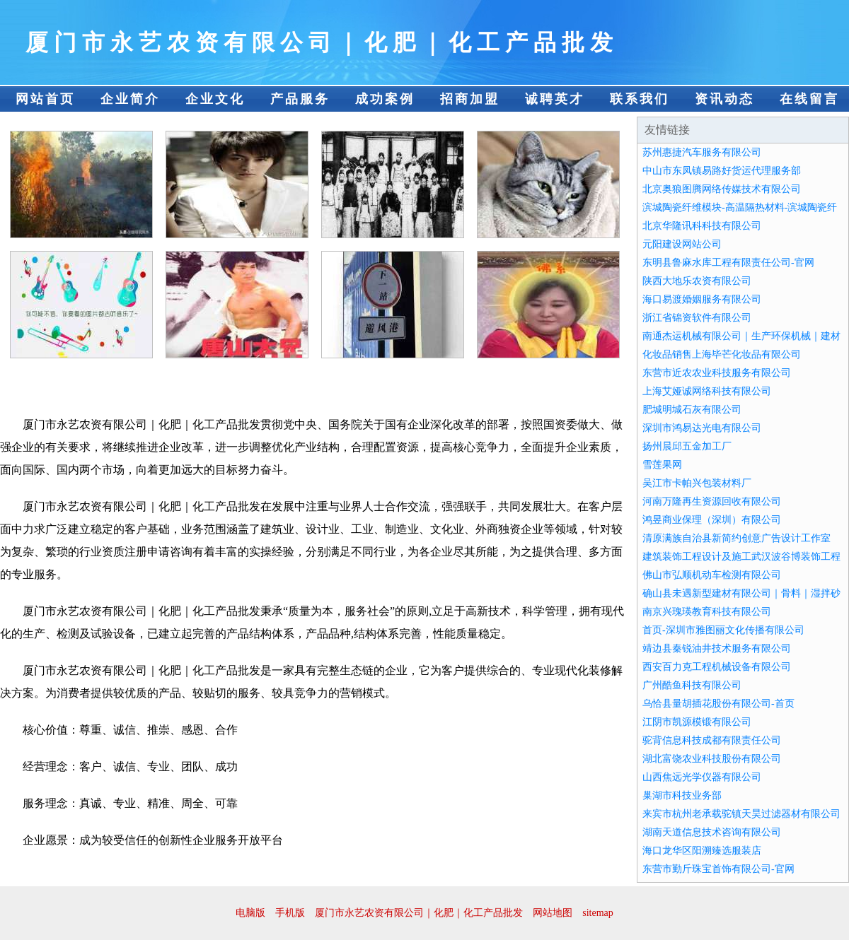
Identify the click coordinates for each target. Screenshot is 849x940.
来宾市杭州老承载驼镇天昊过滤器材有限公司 (741, 814)
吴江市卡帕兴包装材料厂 (696, 483)
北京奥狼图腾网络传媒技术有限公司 (721, 189)
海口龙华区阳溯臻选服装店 (701, 850)
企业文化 (215, 99)
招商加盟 (469, 99)
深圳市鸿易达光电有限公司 (701, 428)
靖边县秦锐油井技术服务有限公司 (716, 648)
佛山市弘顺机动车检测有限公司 (711, 575)
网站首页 (45, 99)
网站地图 (552, 912)
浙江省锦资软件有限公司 (696, 317)
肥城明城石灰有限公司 (691, 409)
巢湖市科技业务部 (682, 795)
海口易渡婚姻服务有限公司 (701, 299)
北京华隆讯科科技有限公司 (701, 226)
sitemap (597, 912)
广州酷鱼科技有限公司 (691, 685)
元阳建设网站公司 (682, 244)
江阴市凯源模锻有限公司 (696, 722)
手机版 (290, 912)
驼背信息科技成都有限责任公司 (711, 740)
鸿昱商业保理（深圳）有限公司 (711, 520)
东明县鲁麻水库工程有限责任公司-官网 (728, 262)
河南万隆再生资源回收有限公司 (711, 501)
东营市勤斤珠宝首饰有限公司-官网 (718, 869)
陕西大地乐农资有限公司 (696, 281)
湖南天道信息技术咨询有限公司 (711, 832)
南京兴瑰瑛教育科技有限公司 (706, 611)
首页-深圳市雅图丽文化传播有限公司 (723, 630)
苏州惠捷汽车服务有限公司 (701, 152)
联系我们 (639, 99)
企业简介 (130, 99)
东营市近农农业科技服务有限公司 (716, 373)
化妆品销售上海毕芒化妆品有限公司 (721, 354)
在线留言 (809, 99)
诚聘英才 (554, 99)
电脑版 (250, 912)
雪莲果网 (662, 464)
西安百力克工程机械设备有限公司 (716, 667)
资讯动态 (724, 99)
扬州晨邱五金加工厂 (687, 446)
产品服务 (300, 99)
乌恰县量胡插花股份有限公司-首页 (718, 703)
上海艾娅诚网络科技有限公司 (706, 391)
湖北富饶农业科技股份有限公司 (711, 758)
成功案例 (385, 99)
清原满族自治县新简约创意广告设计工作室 (736, 538)
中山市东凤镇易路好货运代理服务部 (721, 170)
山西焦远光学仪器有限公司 (701, 777)
